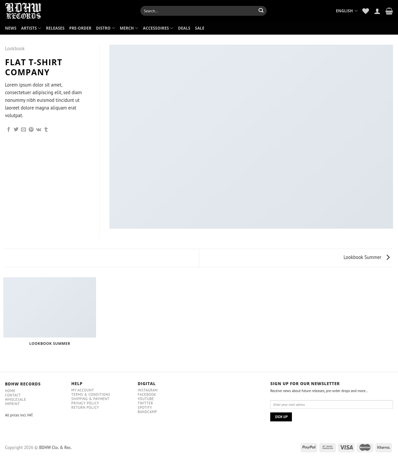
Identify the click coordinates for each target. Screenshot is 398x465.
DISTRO (105, 28)
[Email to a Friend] (23, 129)
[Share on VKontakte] (38, 129)
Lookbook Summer (367, 257)
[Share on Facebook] (8, 129)
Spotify (145, 407)
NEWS (10, 28)
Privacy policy (85, 403)
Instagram (148, 390)
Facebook (147, 394)
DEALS (184, 28)
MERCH (129, 28)
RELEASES (55, 28)
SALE (200, 28)
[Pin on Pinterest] (31, 129)
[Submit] (261, 11)
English (347, 11)
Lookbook (15, 48)
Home (10, 390)
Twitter (145, 403)
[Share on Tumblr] (46, 129)
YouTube (146, 398)
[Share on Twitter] (16, 129)
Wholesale (15, 399)
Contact (13, 395)
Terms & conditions (90, 394)
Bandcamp (147, 411)
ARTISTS (31, 28)
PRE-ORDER (80, 28)
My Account (82, 390)
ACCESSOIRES (158, 28)
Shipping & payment (90, 398)
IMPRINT (12, 403)
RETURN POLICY (85, 407)
